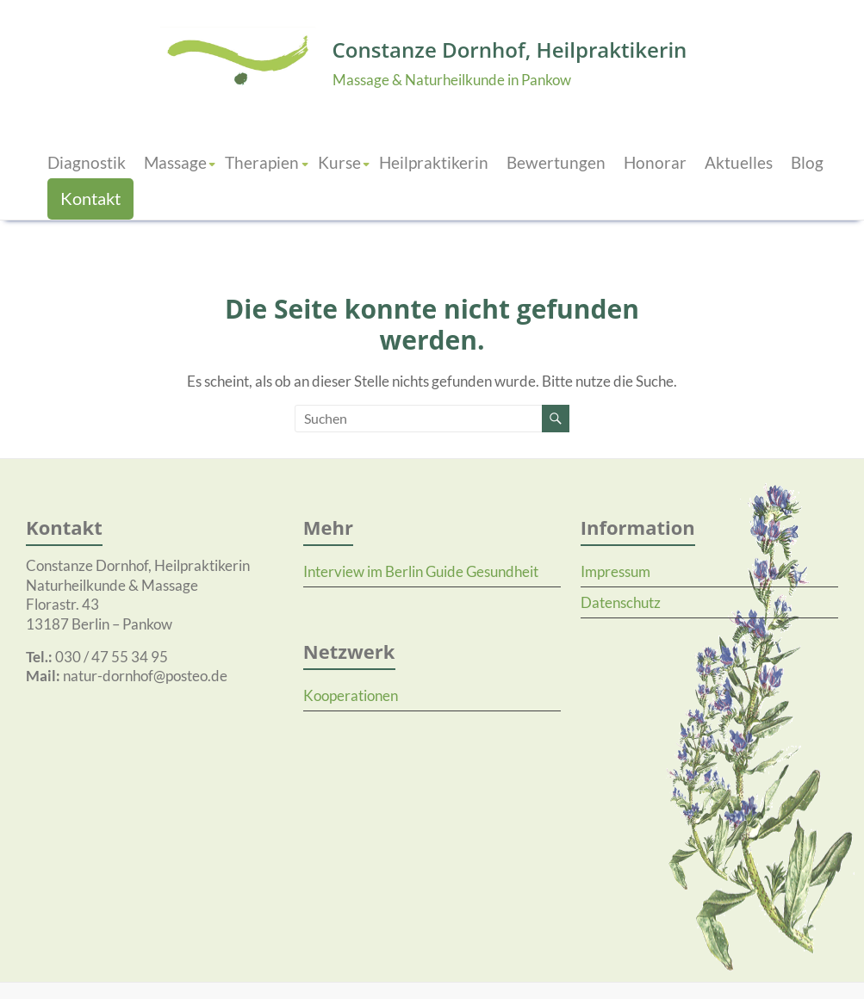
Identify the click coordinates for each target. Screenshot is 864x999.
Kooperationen (350, 695)
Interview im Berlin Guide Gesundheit (420, 571)
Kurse (339, 161)
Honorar (655, 161)
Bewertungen (556, 161)
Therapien (262, 161)
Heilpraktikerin (433, 161)
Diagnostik (86, 161)
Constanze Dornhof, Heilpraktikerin (509, 49)
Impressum (615, 571)
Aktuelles (739, 161)
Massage (175, 161)
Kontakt (90, 197)
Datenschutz (621, 602)
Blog (807, 161)
